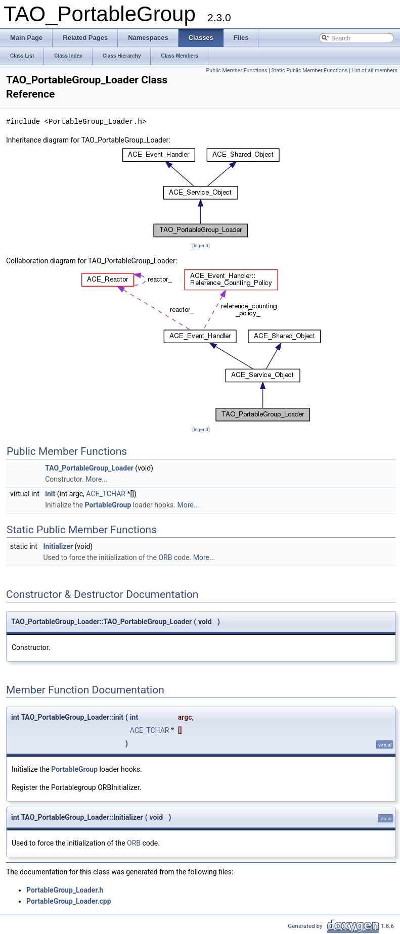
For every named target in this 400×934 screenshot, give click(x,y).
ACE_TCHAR (105, 494)
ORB (165, 557)
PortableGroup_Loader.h (64, 890)
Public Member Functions (237, 70)
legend (201, 245)
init (50, 494)
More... (96, 479)
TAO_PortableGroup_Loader (89, 468)
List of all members (374, 70)
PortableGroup (108, 505)
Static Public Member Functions (309, 70)
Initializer (58, 546)
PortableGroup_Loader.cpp (68, 901)
